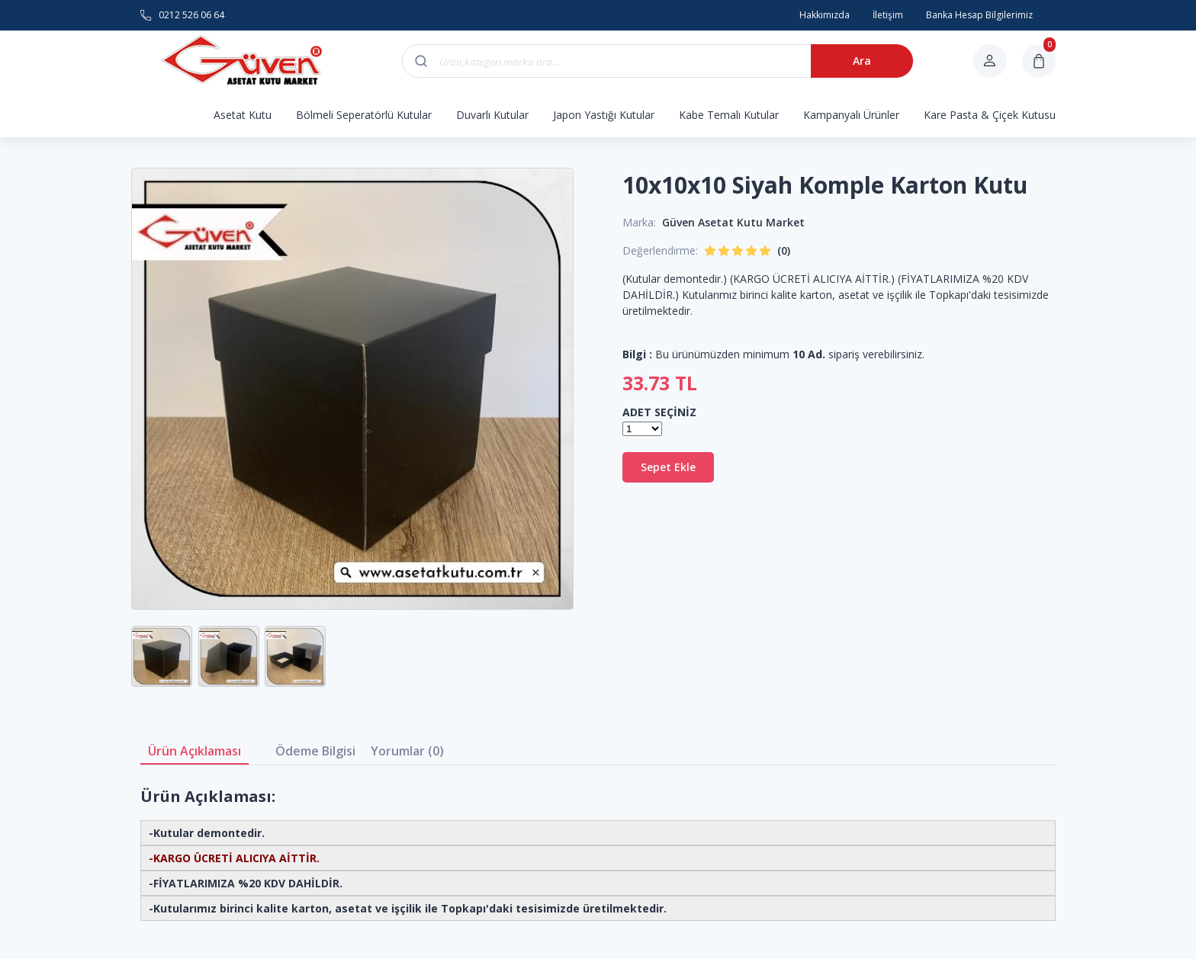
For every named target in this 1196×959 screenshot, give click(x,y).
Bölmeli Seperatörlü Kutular (364, 114)
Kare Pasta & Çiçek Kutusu (990, 114)
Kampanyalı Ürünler (851, 114)
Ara (862, 60)
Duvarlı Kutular (492, 114)
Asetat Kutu (243, 114)
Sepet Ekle (668, 467)
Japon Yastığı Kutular (603, 114)
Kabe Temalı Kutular (729, 114)
